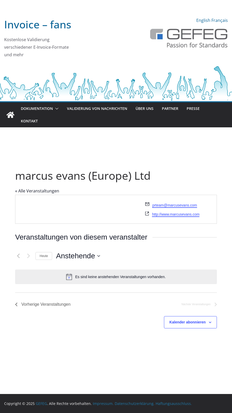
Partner (170, 108)
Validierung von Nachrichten (97, 108)
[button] (56, 108)
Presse (193, 108)
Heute (44, 256)
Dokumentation (37, 108)
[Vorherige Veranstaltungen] (18, 256)
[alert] (116, 277)
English (203, 20)
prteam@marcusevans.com (174, 205)
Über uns (145, 108)
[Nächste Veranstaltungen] (28, 256)
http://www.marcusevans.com (175, 214)
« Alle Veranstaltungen (37, 191)
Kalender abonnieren (187, 322)
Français (219, 20)
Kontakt (29, 120)
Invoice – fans (37, 24)
